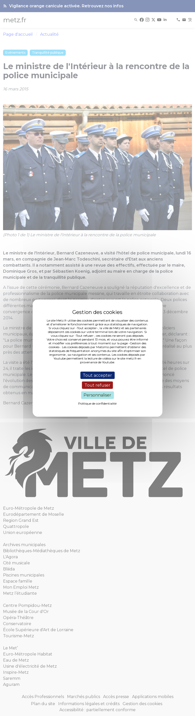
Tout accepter (97, 375)
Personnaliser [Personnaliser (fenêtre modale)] (97, 395)
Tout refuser (97, 385)
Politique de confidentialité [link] (97, 403)
